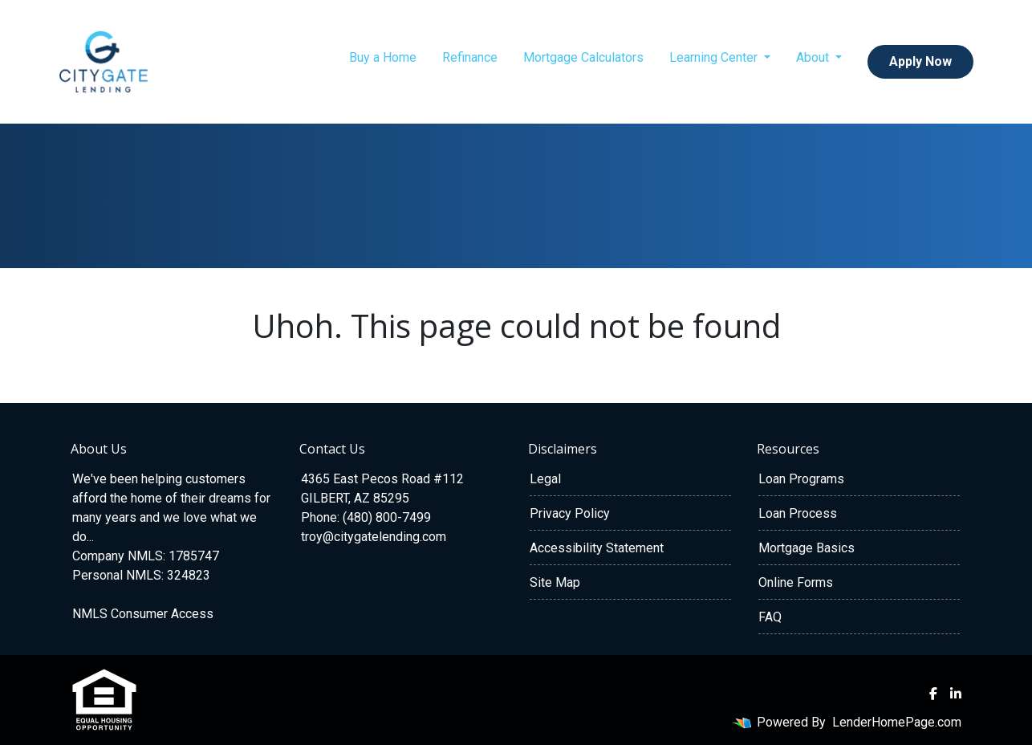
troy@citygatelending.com (373, 536)
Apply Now (920, 61)
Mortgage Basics (806, 548)
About (814, 57)
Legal (545, 478)
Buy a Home (382, 57)
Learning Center (715, 57)
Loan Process (797, 513)
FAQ (770, 617)
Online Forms (795, 582)
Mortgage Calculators (583, 57)
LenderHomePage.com (896, 722)
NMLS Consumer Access (142, 613)
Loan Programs (801, 478)
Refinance (470, 57)
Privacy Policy (570, 513)
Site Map (555, 582)
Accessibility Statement (597, 548)
